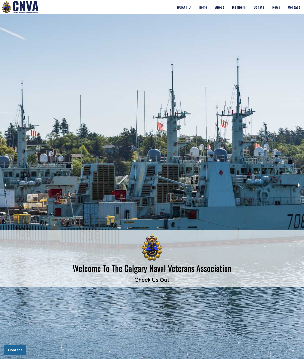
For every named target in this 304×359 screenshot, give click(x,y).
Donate (259, 7)
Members (239, 7)
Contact (294, 7)
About (219, 7)
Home (203, 7)
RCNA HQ (184, 7)
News (276, 7)
